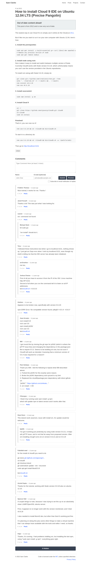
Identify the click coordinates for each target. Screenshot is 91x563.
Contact (82, 3)
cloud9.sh (26, 289)
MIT (56, 556)
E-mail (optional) (40, 175)
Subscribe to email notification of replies (62, 181)
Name (17, 175)
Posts (69, 3)
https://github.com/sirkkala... (37, 383)
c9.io (72, 33)
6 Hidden (45, 548)
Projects (75, 3)
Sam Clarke (11, 3)
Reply (25, 193)
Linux (18, 151)
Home (64, 3)
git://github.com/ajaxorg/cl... (34, 458)
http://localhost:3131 (31, 146)
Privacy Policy (71, 559)
